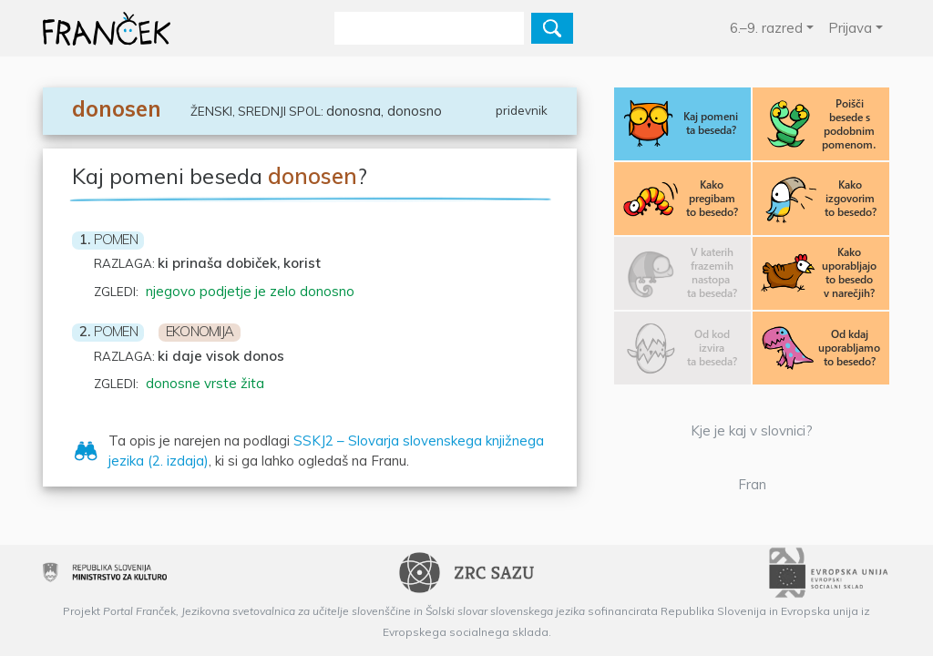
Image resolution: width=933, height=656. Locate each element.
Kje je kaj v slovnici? (752, 430)
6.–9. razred (766, 27)
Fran (752, 484)
